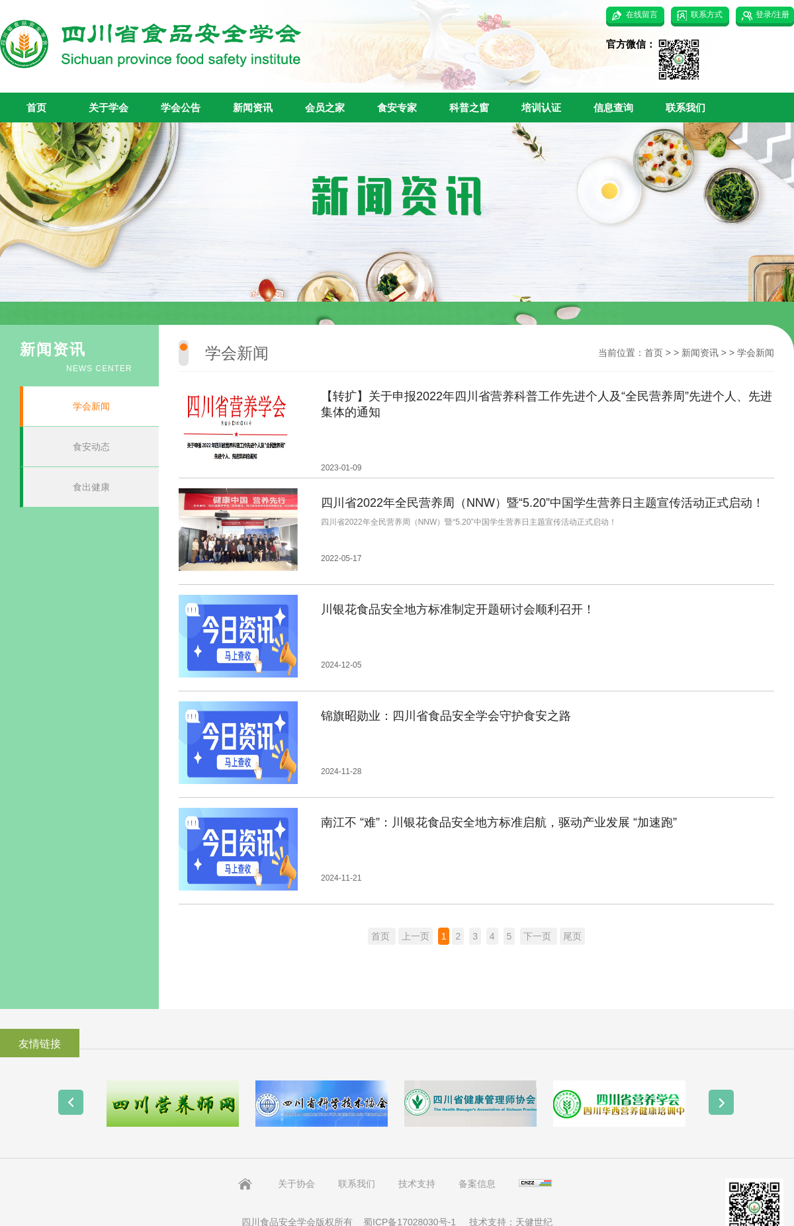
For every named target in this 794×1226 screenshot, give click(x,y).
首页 (36, 107)
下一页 (538, 936)
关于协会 (296, 1183)
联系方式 (707, 14)
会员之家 (325, 107)
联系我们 (685, 107)
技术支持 (416, 1183)
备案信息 (477, 1183)
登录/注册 (772, 14)
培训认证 (541, 107)
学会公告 (180, 107)
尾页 (572, 936)
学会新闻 (91, 406)
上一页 (415, 936)
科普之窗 (469, 107)
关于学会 (108, 107)
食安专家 (397, 107)
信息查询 (613, 107)
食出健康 (91, 487)
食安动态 (91, 446)
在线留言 (642, 14)
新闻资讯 (253, 107)
